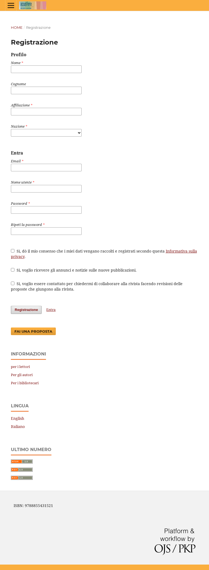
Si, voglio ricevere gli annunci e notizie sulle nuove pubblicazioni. (74, 270)
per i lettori (20, 366)
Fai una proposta (33, 331)
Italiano (18, 426)
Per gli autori (22, 374)
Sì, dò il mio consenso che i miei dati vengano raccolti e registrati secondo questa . (104, 253)
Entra (51, 309)
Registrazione (26, 310)
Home (17, 27)
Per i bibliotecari (25, 382)
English (17, 418)
